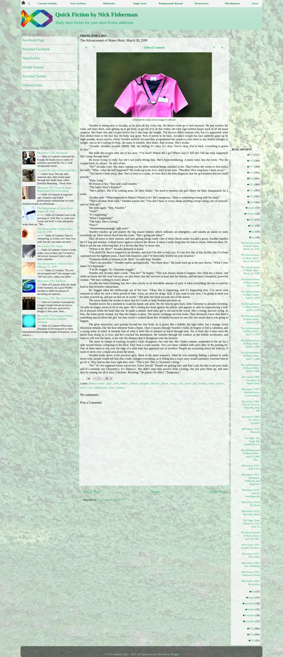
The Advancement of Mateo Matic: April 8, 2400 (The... (250, 455)
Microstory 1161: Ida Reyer (51, 281)
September (250, 603)
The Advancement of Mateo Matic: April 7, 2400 (250, 355)
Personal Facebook (36, 49)
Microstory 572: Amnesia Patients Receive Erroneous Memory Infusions (55, 319)
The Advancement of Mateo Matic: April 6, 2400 (250, 343)
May (254, 231)
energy (174, 383)
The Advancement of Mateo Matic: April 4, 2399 (250, 319)
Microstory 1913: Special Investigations (251, 493)
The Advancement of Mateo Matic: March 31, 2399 (250, 270)
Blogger (175, 654)
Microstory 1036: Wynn (49, 246)
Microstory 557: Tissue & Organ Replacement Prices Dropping (54, 189)
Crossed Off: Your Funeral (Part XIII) (57, 170)
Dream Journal (33, 67)
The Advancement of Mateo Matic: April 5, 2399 (250, 331)
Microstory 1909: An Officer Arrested (251, 420)
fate (181, 383)
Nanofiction (31, 58)
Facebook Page (33, 40)
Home (154, 492)
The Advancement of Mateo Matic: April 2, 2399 (250, 294)
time (111, 387)
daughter (145, 383)
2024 (252, 628)
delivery (155, 383)
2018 (252, 172)
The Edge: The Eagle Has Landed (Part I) (252, 441)
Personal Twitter (34, 76)
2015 (252, 154)
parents (220, 383)
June (254, 237)
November (251, 615)
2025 (252, 634)
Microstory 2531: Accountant (52, 152)
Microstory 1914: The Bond (251, 504)
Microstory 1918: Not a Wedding (251, 564)
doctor (165, 383)
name (212, 383)
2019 (252, 178)
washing (120, 387)
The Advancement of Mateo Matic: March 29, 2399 (250, 246)
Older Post (217, 492)
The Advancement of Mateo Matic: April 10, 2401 (250, 535)
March (253, 219)
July (254, 591)
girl (195, 383)
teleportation (101, 387)
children (134, 383)
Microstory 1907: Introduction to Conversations (251, 392)
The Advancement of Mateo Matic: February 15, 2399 (55, 265)
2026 (253, 640)
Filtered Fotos (32, 85)
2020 (252, 184)
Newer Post (91, 492)
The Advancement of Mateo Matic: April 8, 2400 (250, 368)
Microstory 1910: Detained (251, 430)
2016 (252, 160)
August (252, 597)
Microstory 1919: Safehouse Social (251, 574)
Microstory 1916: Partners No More (250, 546)
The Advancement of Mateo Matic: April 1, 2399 (250, 282)
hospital (203, 383)
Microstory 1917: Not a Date (251, 555)
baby (109, 383)
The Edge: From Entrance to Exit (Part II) (251, 523)
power (83, 387)
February (251, 213)
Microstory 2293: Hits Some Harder (56, 298)
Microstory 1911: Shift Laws (251, 467)
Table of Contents (154, 47)
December (251, 621)
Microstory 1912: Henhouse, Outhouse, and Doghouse (251, 479)
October (252, 609)
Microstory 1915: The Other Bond (251, 513)
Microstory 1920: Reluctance (251, 583)
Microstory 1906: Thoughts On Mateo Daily (251, 380)
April (253, 225)
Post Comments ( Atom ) (110, 499)
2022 (252, 196)
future (188, 383)
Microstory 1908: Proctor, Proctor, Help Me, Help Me (251, 406)
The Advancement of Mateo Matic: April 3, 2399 (250, 307)
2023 (252, 202)
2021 (252, 190)
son (91, 387)
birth (116, 383)
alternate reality (96, 383)
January (252, 207)
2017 (252, 166)
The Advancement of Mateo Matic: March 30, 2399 (250, 258)
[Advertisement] (170, 529)
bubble (124, 383)
